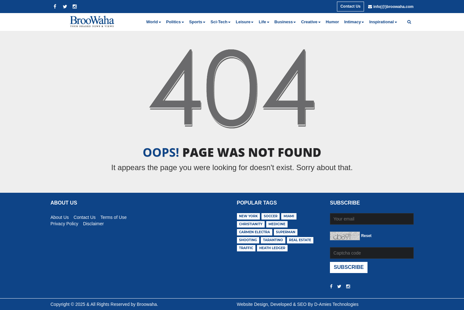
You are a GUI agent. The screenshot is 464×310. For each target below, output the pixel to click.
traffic (246, 248)
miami (288, 216)
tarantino (273, 240)
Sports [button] (197, 21)
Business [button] (285, 21)
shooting (248, 240)
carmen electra (254, 232)
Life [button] (264, 21)
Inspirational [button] (383, 21)
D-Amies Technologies (336, 304)
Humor (332, 21)
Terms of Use (113, 216)
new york (248, 216)
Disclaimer (93, 222)
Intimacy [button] (354, 21)
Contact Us (350, 6)
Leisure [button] (244, 21)
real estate (300, 240)
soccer (270, 216)
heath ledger (272, 248)
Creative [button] (310, 21)
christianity (251, 224)
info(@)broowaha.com (393, 6)
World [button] (153, 21)
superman (286, 232)
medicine (276, 224)
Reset (366, 236)
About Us (60, 216)
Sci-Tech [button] (221, 21)
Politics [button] (175, 21)
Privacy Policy (64, 222)
